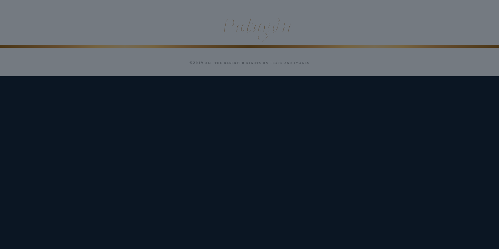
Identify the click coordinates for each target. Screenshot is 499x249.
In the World (390, 28)
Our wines (163, 28)
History (104, 28)
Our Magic (44, 28)
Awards (331, 28)
